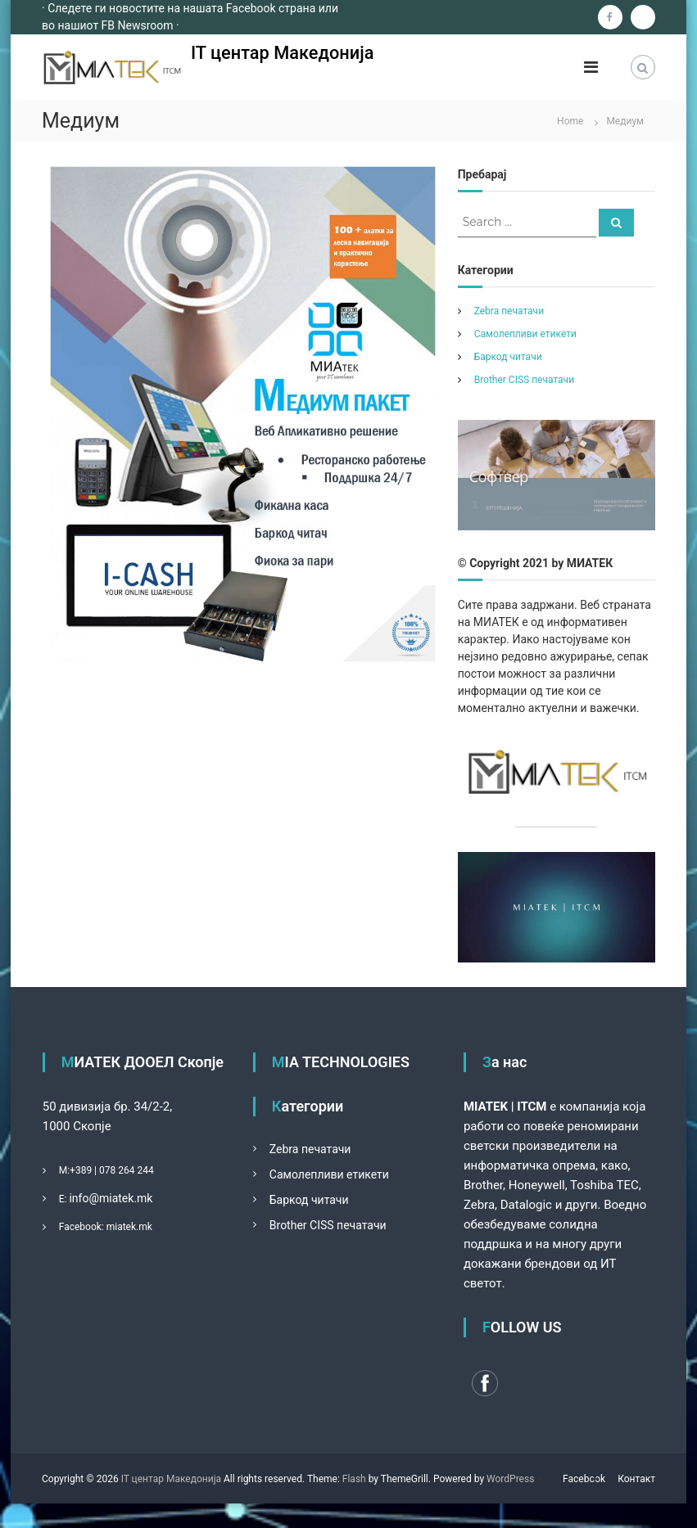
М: (64, 1170)
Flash (354, 1479)
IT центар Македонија (283, 53)
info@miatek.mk (110, 1198)
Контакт (636, 1479)
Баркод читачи (508, 357)
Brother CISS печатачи (524, 379)
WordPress (510, 1479)
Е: (63, 1199)
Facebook (584, 1479)
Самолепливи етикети (525, 334)
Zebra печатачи (509, 311)
